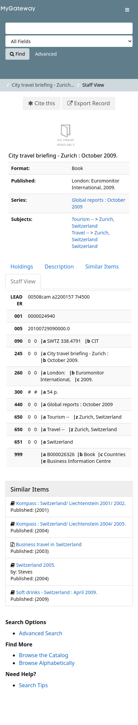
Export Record (92, 103)
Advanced (45, 54)
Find (17, 54)
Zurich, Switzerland (93, 222)
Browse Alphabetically (46, 663)
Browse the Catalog (43, 655)
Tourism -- (83, 219)
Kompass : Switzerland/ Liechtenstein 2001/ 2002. (71, 503)
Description (59, 266)
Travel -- (80, 232)
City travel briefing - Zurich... (43, 85)
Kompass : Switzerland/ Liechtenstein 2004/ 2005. (71, 524)
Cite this (44, 103)
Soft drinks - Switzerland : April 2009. (56, 592)
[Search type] (69, 41)
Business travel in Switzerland (49, 544)
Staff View (23, 281)
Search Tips (33, 685)
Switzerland (84, 246)
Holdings (21, 266)
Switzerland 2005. (35, 565)
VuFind (16, 10)
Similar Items (102, 266)
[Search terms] (69, 28)
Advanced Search (40, 633)
